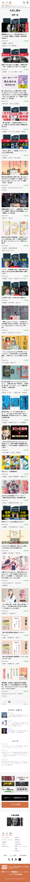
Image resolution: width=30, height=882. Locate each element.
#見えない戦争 (17, 157)
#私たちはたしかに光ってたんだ (16, 187)
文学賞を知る (18, 844)
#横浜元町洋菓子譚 (13, 248)
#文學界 (4, 637)
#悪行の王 (4, 218)
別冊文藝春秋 (23, 855)
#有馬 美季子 (5, 585)
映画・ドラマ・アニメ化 (21, 846)
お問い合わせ (5, 846)
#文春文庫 (4, 422)
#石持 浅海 (24, 392)
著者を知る (17, 839)
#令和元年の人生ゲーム (13, 422)
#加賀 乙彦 (18, 553)
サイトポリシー (6, 837)
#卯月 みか (4, 502)
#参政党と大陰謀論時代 (13, 476)
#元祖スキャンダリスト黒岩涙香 (9, 45)
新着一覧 (17, 837)
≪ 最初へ (4, 704)
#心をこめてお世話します (7, 583)
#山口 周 (21, 527)
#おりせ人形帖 (5, 362)
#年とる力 (18, 302)
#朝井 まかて (5, 613)
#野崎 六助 (10, 43)
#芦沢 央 (4, 332)
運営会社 (4, 842)
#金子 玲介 (4, 187)
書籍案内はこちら (15, 798)
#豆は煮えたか (13, 613)
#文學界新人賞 (11, 637)
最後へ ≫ (26, 704)
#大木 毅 (20, 71)
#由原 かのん (13, 362)
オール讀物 (13, 855)
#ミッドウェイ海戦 (12, 71)
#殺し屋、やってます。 (7, 392)
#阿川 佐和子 (11, 302)
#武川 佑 (10, 218)
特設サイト (17, 851)
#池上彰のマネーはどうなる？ (20, 278)
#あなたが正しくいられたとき (14, 332)
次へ (24, 701)
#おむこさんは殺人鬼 (14, 103)
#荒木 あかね (5, 103)
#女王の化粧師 (5, 452)
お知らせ (4, 844)
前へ (5, 701)
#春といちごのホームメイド (8, 250)
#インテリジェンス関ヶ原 (14, 131)
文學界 (5, 855)
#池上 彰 (10, 278)
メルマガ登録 (15, 804)
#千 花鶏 (12, 452)
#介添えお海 (18, 583)
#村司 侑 (17, 663)
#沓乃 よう (18, 637)
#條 (21, 502)
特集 (16, 848)
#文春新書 (4, 43)
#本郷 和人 (23, 131)
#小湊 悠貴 (4, 248)
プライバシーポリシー (7, 839)
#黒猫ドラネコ (23, 476)
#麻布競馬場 (23, 422)
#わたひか (4, 190)
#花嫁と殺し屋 (17, 392)
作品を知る (17, 842)
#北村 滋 (10, 157)
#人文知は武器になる (13, 527)
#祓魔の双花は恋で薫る (14, 502)
